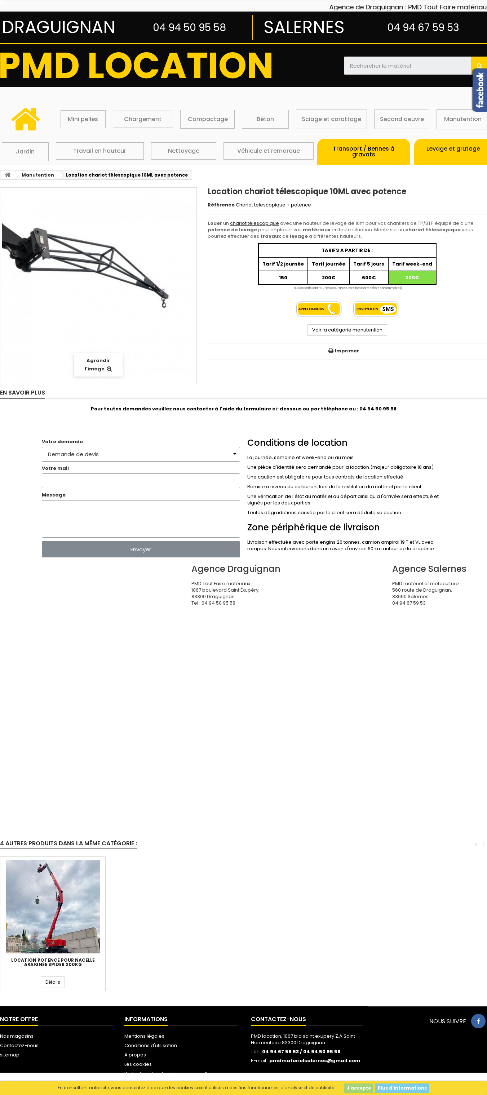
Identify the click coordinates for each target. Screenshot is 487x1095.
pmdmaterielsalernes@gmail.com (314, 1060)
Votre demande (62, 442)
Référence (221, 205)
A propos (135, 1054)
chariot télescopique (254, 223)
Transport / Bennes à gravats (363, 151)
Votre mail (55, 468)
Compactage (208, 119)
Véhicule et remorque (268, 151)
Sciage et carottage (331, 119)
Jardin (25, 151)
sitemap (9, 1054)
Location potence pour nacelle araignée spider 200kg (369, 962)
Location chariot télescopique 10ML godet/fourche (53, 962)
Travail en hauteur (99, 151)
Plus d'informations (402, 1088)
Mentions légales (144, 1036)
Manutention (463, 119)
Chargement (142, 119)
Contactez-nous (19, 1045)
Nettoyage (183, 151)
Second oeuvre (402, 119)
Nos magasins (17, 1036)
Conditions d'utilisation (150, 1045)
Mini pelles (83, 119)
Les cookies (138, 1064)
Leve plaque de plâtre (263, 960)
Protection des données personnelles (168, 1073)
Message (54, 495)
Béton (265, 119)
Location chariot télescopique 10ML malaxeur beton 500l (158, 962)
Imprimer (347, 350)
